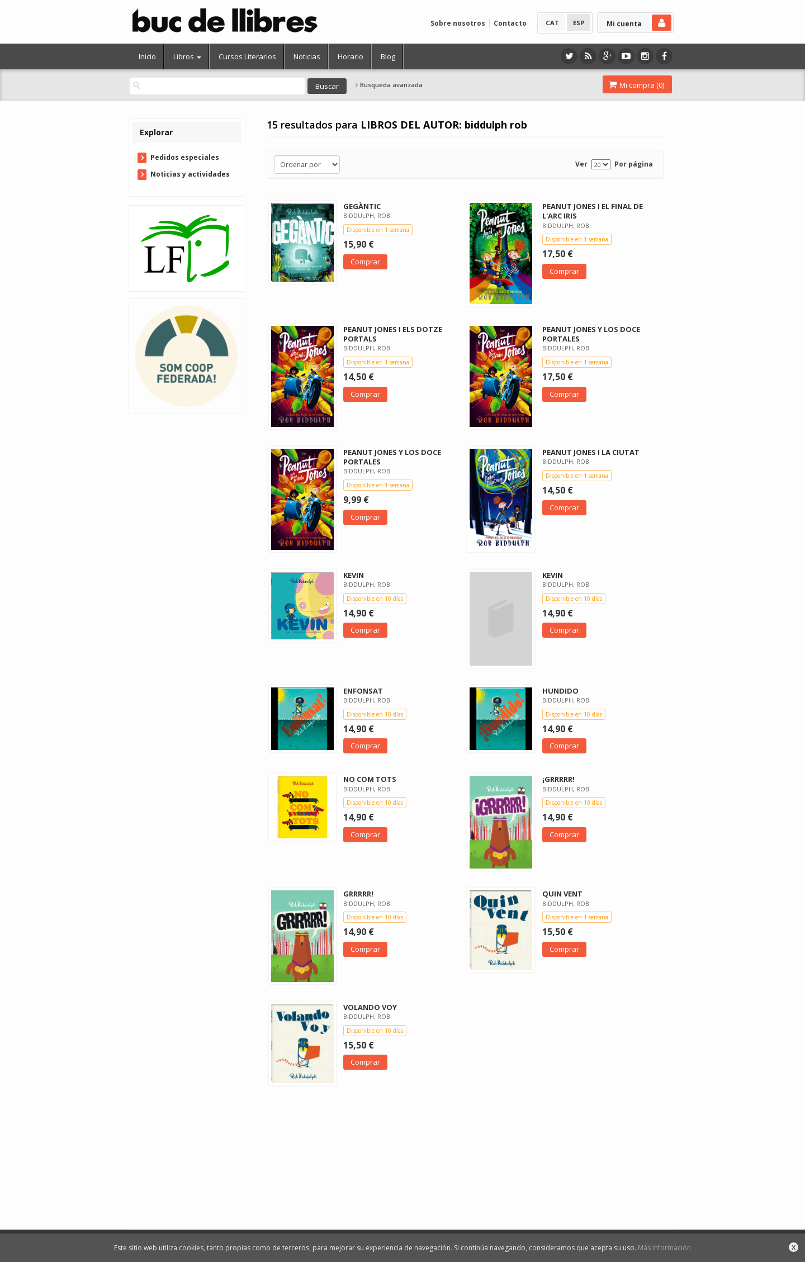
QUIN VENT (562, 894)
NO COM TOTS (369, 779)
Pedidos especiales (184, 157)
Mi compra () (636, 85)
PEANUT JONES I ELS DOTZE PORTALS (392, 334)
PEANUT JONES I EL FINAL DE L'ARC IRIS (592, 211)
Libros (187, 56)
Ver (581, 164)
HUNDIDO (560, 691)
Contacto (510, 23)
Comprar (365, 262)
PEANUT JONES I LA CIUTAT (591, 452)
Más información (664, 1247)
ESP (578, 22)
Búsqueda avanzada (389, 85)
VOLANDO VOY (370, 1007)
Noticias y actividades (190, 174)
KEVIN (353, 575)
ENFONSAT (363, 691)
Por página (633, 164)
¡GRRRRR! (558, 779)
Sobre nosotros (457, 23)
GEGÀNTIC (362, 206)
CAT (552, 22)
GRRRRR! (358, 894)
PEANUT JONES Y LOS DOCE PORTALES (591, 334)
